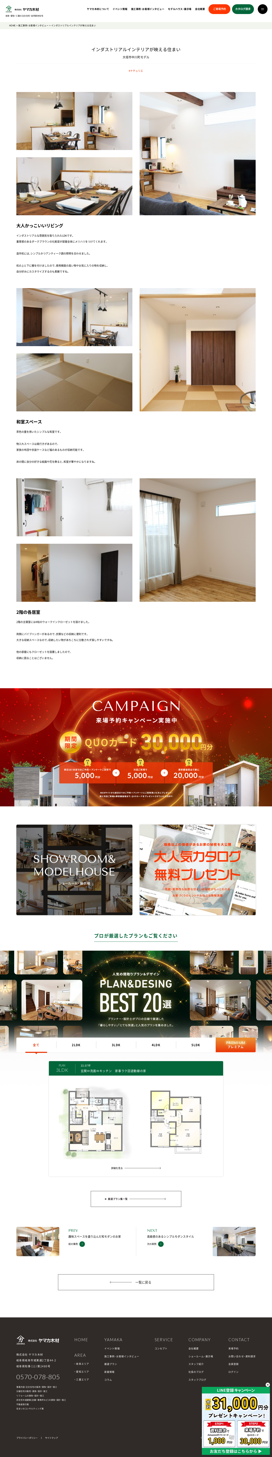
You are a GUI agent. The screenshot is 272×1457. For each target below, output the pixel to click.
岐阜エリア (82, 1364)
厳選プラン (110, 1364)
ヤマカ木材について (98, 9)
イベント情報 (120, 9)
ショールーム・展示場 (200, 1356)
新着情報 (109, 1372)
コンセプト (161, 1348)
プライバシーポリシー (27, 1437)
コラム (108, 1380)
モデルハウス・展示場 (179, 9)
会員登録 (233, 1364)
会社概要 (200, 9)
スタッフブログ (197, 1380)
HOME (12, 25)
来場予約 (233, 1348)
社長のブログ (196, 1372)
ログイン (233, 1372)
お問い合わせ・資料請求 (242, 1356)
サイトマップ (51, 1437)
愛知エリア (82, 1372)
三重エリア (82, 1379)
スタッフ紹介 (196, 1364)
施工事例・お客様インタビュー (147, 9)
